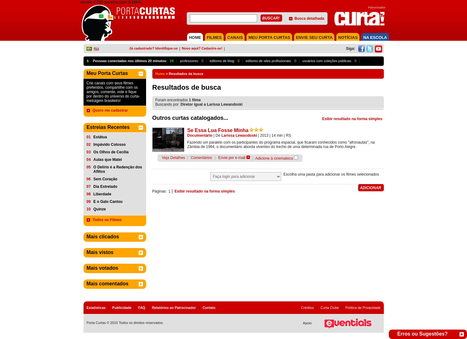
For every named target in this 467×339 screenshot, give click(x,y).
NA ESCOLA (375, 37)
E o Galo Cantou (108, 201)
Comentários (201, 158)
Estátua (100, 137)
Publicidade (122, 308)
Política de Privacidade (363, 308)
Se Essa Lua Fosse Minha (218, 130)
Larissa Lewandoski (239, 135)
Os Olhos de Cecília (111, 152)
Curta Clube (330, 308)
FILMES (214, 37)
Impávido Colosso (110, 144)
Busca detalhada (309, 18)
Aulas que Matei (108, 159)
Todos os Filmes (107, 220)
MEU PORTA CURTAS (269, 37)
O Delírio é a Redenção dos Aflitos (118, 169)
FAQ (141, 308)
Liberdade (102, 194)
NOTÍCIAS (348, 37)
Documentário (200, 135)
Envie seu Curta (314, 37)
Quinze (100, 209)
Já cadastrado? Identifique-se (153, 48)
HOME (195, 37)
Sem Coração (106, 179)
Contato (209, 308)
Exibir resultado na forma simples (352, 119)
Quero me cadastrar (110, 110)
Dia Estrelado (106, 186)
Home (160, 74)
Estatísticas (96, 308)
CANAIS (235, 37)
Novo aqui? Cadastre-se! (202, 48)
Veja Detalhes (173, 158)
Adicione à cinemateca (274, 158)
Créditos (307, 308)
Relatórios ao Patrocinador (174, 308)
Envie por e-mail (232, 158)
